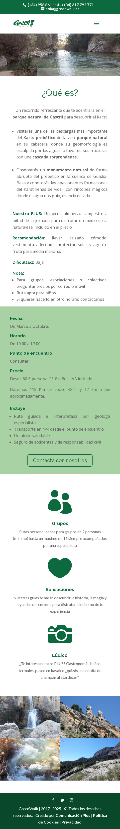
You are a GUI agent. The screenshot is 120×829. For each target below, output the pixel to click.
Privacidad (72, 822)
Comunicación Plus (73, 815)
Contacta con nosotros (60, 460)
